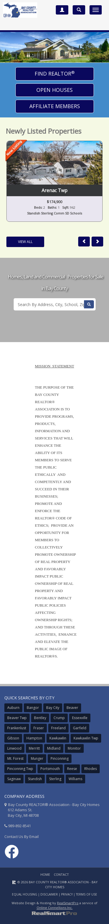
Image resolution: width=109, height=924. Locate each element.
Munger (37, 758)
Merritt (34, 748)
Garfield (79, 727)
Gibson (13, 738)
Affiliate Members (54, 106)
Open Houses (54, 89)
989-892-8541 (19, 825)
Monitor (74, 748)
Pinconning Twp (20, 768)
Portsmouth (50, 768)
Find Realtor (55, 73)
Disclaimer (49, 894)
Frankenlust (16, 727)
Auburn (13, 707)
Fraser (38, 727)
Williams (75, 778)
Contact (61, 874)
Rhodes (90, 768)
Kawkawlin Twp (86, 738)
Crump (59, 717)
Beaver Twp (17, 717)
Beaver (72, 707)
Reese (72, 768)
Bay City (52, 707)
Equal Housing (24, 894)
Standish (35, 778)
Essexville (79, 717)
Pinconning (60, 758)
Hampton (34, 738)
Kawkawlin (57, 738)
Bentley (40, 717)
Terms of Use (86, 894)
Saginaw (14, 778)
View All (25, 241)
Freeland (58, 727)
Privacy (67, 894)
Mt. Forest (15, 758)
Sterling (55, 778)
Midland (53, 748)
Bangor (33, 707)
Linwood (14, 748)
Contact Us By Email (21, 836)
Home (45, 874)
